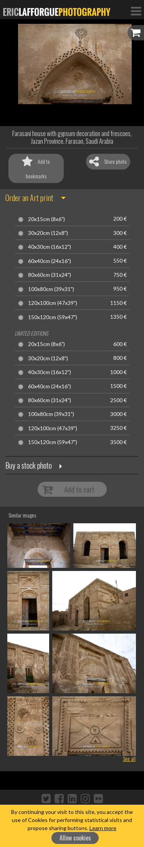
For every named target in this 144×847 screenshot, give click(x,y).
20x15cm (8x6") (46, 219)
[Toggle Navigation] (136, 11)
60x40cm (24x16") (49, 261)
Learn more (102, 828)
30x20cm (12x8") (48, 233)
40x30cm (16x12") (49, 247)
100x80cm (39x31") (51, 289)
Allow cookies (75, 837)
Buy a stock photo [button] (28, 465)
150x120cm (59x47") (52, 317)
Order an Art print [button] (29, 197)
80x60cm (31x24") (49, 275)
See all (129, 758)
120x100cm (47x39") (52, 303)
